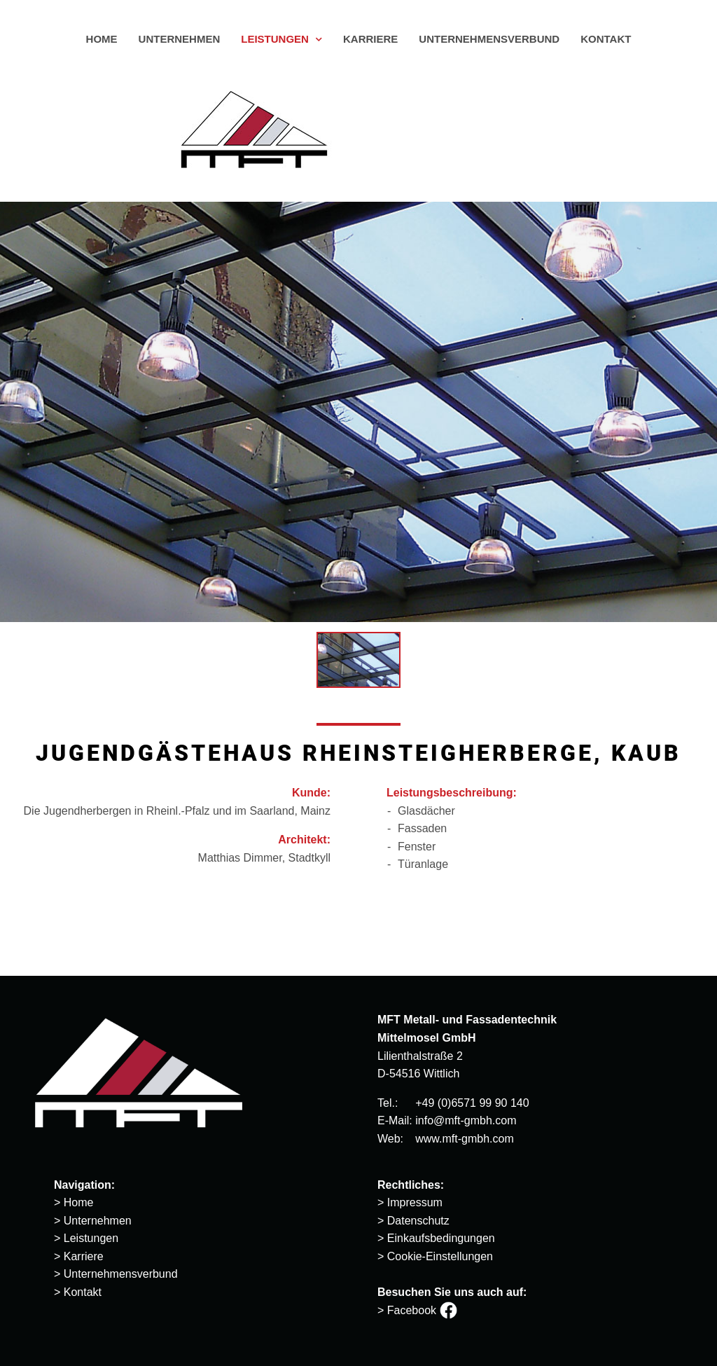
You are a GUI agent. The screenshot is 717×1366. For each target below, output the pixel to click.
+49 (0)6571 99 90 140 (472, 1103)
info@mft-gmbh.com (465, 1120)
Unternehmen (98, 1221)
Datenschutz (418, 1221)
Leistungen (91, 1238)
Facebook (422, 1310)
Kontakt (83, 1292)
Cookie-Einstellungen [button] (440, 1256)
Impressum (415, 1202)
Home (79, 1202)
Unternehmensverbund (121, 1274)
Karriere (84, 1256)
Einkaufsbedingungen (441, 1238)
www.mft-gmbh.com (464, 1139)
